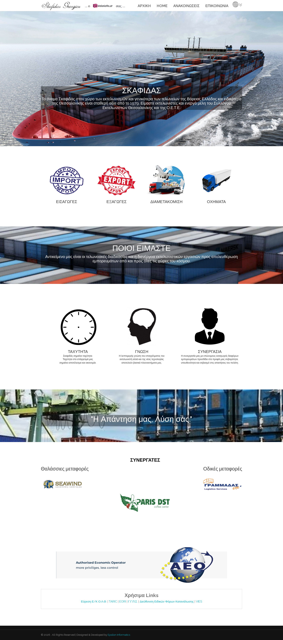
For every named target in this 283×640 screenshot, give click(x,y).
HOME (162, 6)
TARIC (113, 601)
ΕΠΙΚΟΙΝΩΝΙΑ (216, 6)
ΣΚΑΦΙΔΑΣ (141, 90)
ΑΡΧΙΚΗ (144, 6)
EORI (123, 601)
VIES (199, 601)
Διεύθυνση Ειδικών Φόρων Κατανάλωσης (167, 601)
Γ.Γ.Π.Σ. (133, 601)
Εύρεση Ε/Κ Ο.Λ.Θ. (94, 601)
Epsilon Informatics (118, 634)
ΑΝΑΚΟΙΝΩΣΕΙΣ (186, 6)
